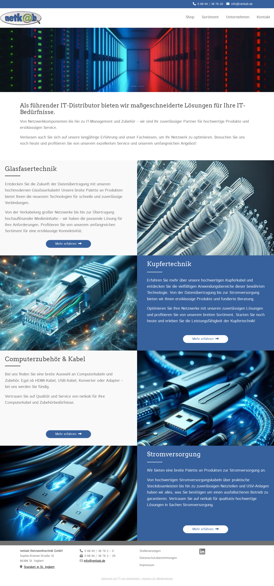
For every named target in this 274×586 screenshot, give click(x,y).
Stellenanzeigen (150, 551)
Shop (190, 17)
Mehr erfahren (68, 243)
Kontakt (263, 17)
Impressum (147, 565)
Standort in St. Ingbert (39, 567)
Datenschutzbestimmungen (158, 558)
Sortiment (210, 17)
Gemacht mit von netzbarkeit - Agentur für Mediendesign (137, 579)
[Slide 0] (133, 86)
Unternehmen (237, 17)
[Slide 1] (141, 86)
